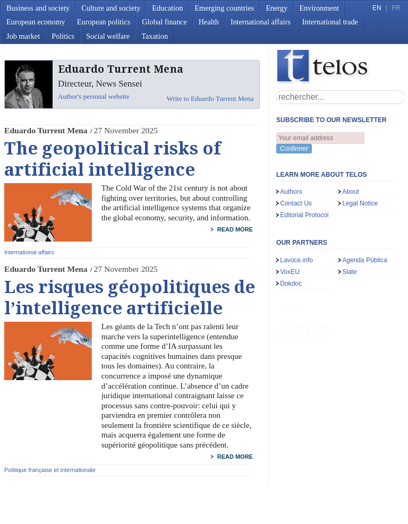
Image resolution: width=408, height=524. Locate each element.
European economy (35, 22)
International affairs (261, 22)
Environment (319, 8)
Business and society (38, 8)
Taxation (154, 36)
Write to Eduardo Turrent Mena (209, 98)
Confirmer (294, 148)
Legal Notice (360, 203)
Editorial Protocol (304, 215)
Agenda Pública (364, 260)
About (350, 191)
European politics (103, 22)
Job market (23, 36)
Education (167, 8)
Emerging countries (224, 8)
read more (235, 229)
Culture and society (110, 8)
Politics (63, 36)
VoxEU (290, 272)
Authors (291, 191)
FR (396, 8)
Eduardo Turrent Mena (46, 130)
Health (209, 22)
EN (376, 8)
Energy (276, 8)
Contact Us (296, 203)
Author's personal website (93, 96)
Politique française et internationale (50, 470)
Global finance (164, 22)
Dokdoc (291, 283)
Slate (349, 272)
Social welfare (108, 36)
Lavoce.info (296, 260)
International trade (330, 22)
